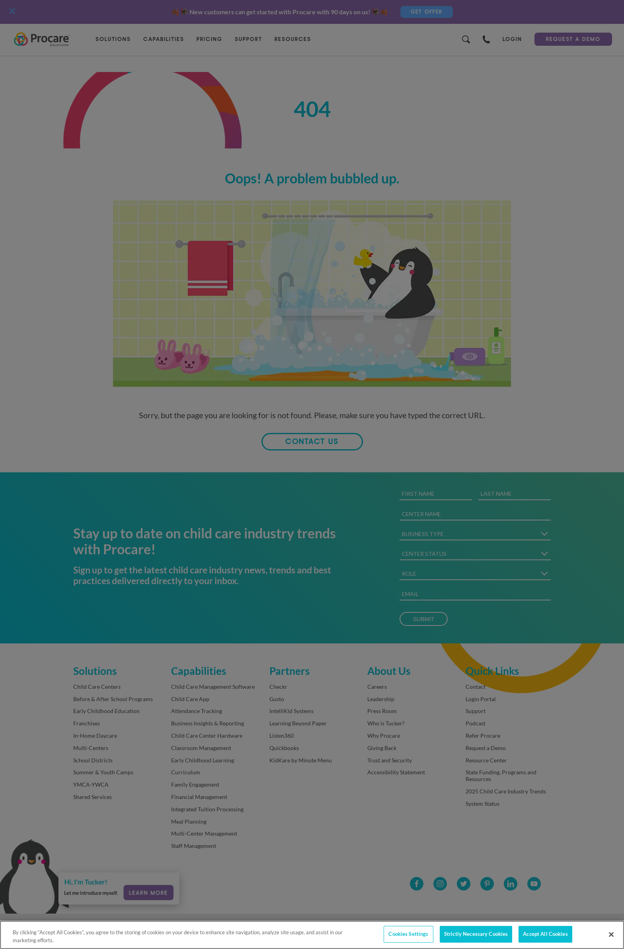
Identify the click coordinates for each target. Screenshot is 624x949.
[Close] (611, 934)
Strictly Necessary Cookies (476, 934)
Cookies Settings (408, 934)
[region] (312, 935)
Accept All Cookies (545, 934)
